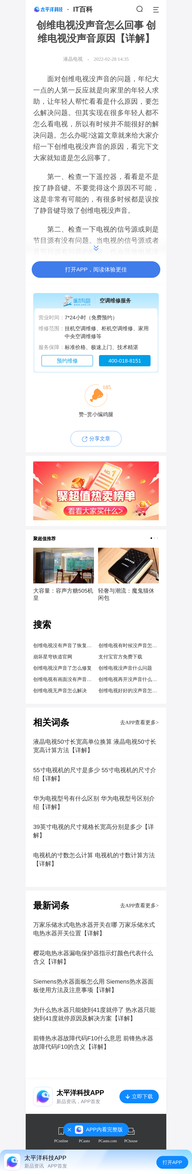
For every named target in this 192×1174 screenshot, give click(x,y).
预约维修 (67, 361)
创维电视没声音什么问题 (125, 668)
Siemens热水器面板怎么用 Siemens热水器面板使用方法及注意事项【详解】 (93, 985)
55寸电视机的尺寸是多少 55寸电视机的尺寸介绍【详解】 (94, 774)
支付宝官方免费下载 (120, 657)
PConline (61, 1141)
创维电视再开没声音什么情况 (128, 679)
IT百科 (83, 9)
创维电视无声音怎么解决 (60, 690)
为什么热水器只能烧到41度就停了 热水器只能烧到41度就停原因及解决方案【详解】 (94, 1014)
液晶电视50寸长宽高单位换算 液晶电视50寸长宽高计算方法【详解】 (94, 746)
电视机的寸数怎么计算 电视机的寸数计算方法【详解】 (94, 859)
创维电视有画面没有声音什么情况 (63, 679)
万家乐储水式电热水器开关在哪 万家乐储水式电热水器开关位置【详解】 (94, 929)
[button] (151, 538)
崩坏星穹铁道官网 (52, 657)
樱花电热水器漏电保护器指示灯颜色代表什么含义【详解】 (93, 957)
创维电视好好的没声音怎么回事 (128, 690)
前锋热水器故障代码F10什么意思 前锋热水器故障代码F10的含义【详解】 (93, 1042)
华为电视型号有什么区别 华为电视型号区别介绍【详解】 (94, 802)
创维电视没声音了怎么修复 (62, 668)
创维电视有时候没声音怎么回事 (128, 645)
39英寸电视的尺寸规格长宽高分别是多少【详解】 (93, 831)
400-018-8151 (124, 361)
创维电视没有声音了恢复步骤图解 (63, 645)
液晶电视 (73, 59)
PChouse (130, 1141)
